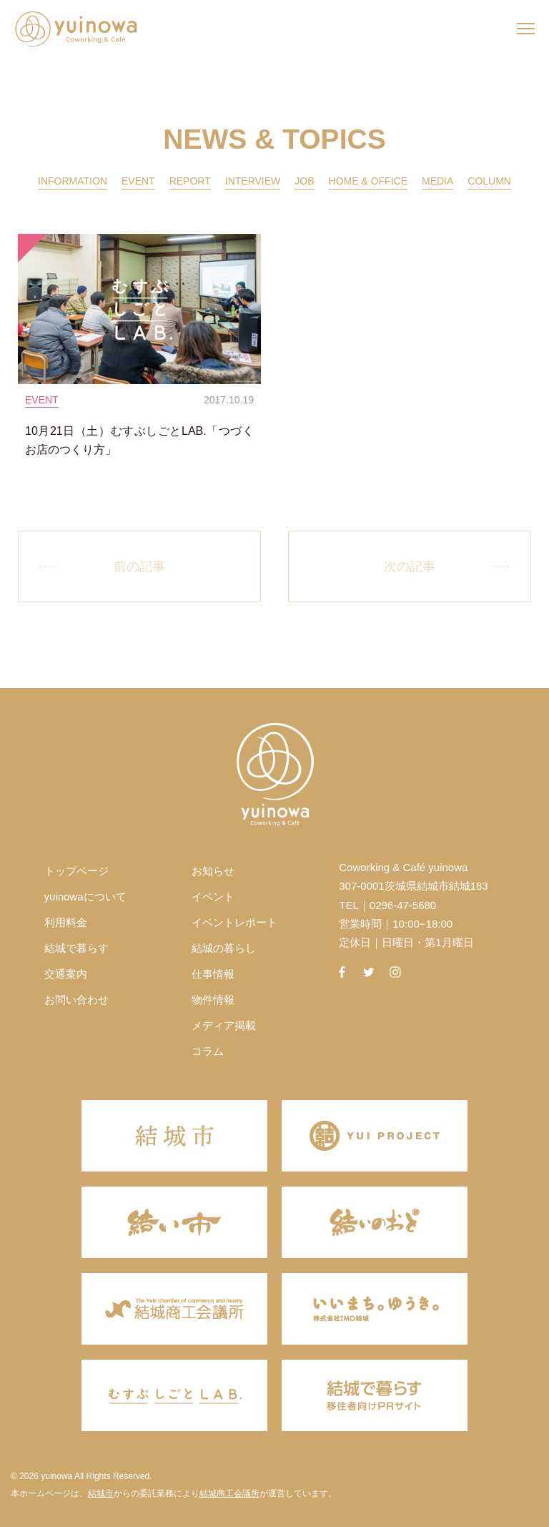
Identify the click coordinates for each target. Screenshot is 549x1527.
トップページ (76, 871)
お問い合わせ (76, 999)
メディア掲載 (224, 1025)
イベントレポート (234, 922)
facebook (342, 972)
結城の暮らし (224, 948)
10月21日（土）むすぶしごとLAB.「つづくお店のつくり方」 (139, 440)
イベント (213, 896)
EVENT (138, 181)
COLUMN (489, 181)
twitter (369, 972)
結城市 (101, 1493)
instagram (395, 972)
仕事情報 (213, 974)
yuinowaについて (85, 896)
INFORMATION (72, 181)
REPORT (190, 181)
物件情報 (213, 999)
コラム (208, 1051)
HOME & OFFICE (368, 181)
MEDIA (437, 181)
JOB (304, 181)
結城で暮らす (76, 948)
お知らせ (213, 871)
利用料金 (65, 922)
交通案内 (65, 974)
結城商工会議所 (229, 1493)
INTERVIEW (253, 181)
